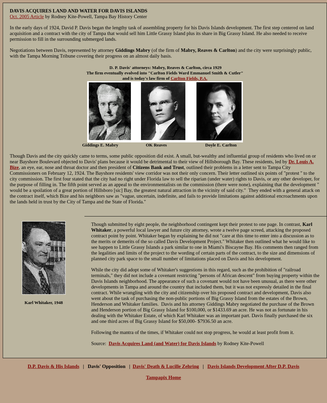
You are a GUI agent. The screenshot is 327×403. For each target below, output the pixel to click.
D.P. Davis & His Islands (53, 366)
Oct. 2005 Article (27, 16)
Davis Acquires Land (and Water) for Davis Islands (162, 343)
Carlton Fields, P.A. (189, 78)
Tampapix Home (163, 377)
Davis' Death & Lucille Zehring (166, 366)
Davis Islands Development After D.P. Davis (253, 366)
